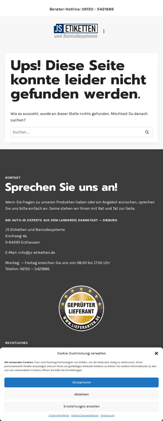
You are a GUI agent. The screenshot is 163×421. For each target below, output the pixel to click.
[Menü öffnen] (104, 31)
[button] (156, 353)
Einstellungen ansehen (81, 406)
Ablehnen (81, 394)
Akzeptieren (81, 382)
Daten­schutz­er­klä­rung (84, 415)
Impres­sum (108, 415)
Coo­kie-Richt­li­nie (59, 415)
